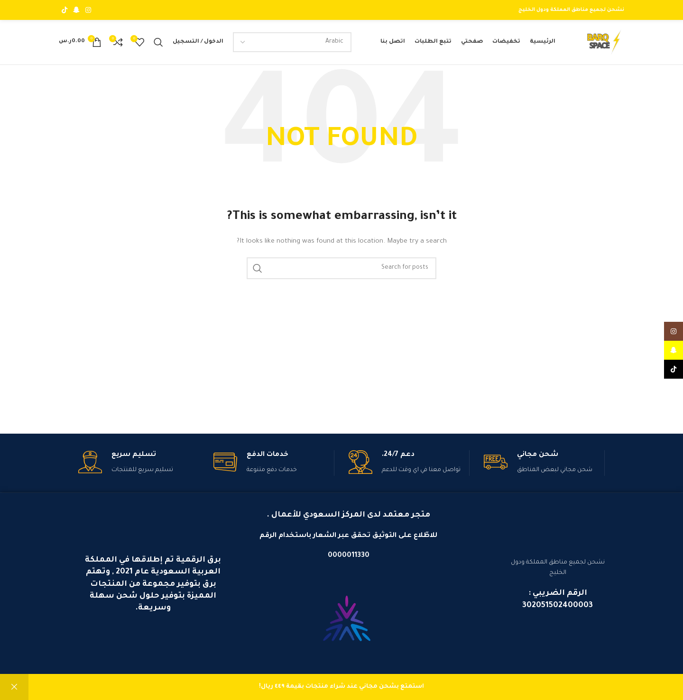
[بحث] (158, 44)
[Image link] (346, 626)
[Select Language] (291, 45)
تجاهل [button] (14, 687)
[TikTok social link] (64, 10)
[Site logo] (602, 45)
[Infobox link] (544, 468)
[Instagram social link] (88, 10)
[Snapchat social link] (76, 10)
